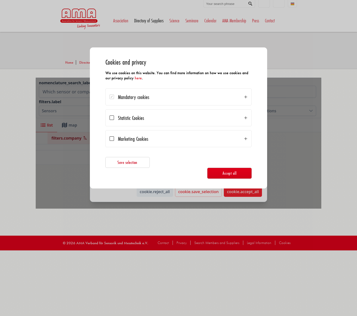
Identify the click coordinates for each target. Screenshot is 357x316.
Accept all (229, 173)
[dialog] (178, 117)
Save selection (128, 162)
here (138, 78)
